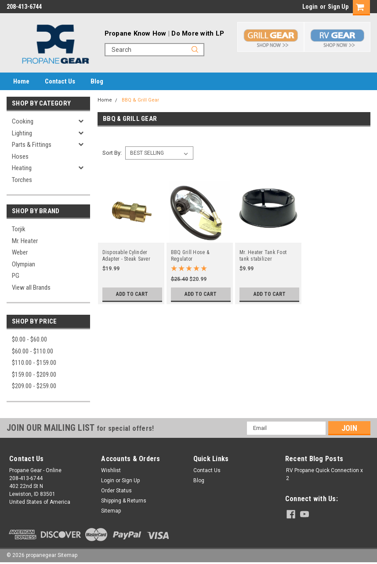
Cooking (22, 121)
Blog (97, 81)
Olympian (23, 264)
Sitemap (111, 511)
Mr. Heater (25, 241)
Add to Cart (132, 294)
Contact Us (60, 81)
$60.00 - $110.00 (32, 351)
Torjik (18, 229)
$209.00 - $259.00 (34, 386)
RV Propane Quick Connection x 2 (324, 474)
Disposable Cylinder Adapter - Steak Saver (126, 255)
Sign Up (338, 6)
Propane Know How (136, 33)
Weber (20, 252)
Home (21, 81)
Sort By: (112, 152)
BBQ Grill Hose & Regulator (190, 255)
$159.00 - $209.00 (34, 374)
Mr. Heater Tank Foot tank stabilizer (262, 255)
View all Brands (31, 287)
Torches (22, 180)
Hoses (20, 156)
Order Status (116, 491)
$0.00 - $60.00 (29, 339)
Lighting (22, 133)
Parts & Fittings (31, 145)
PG (15, 276)
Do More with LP (197, 33)
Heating (22, 168)
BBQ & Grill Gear (140, 100)
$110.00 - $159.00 (34, 363)
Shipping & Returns (123, 501)
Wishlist (111, 470)
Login (310, 6)
